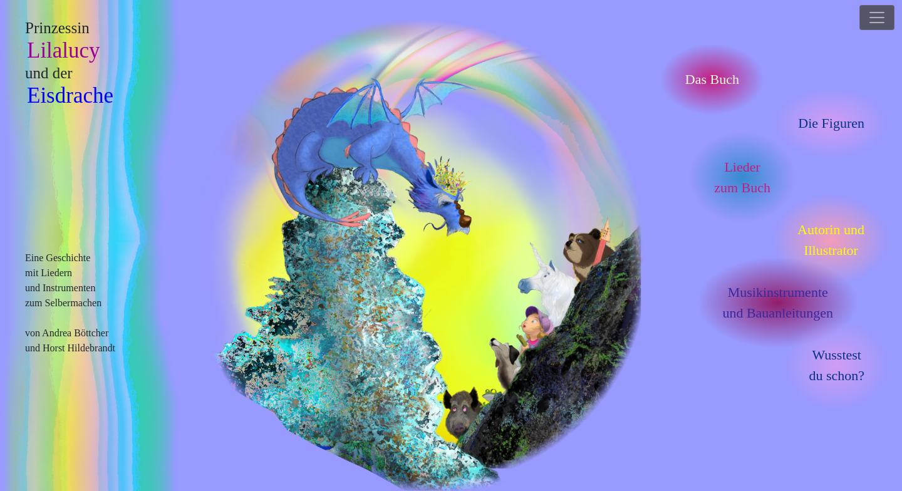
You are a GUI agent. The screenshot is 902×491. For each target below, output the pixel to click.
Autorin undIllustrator (830, 240)
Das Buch (712, 79)
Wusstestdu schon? (836, 365)
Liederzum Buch (742, 177)
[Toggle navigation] (876, 17)
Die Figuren (831, 123)
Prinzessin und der (69, 63)
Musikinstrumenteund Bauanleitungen (777, 302)
